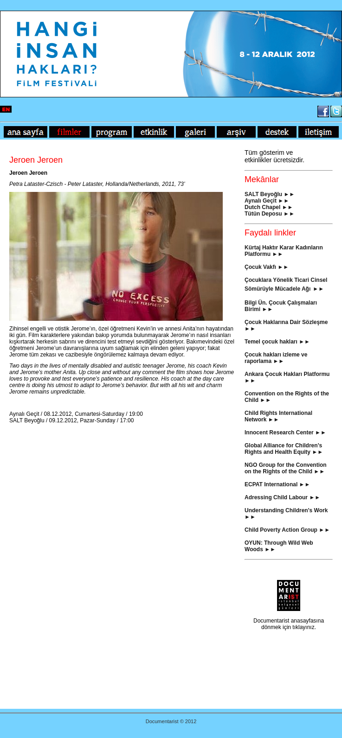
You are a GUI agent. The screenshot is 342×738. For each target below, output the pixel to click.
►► (283, 200)
